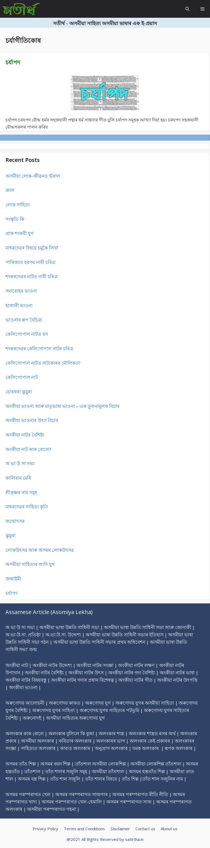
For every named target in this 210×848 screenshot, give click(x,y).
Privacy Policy (45, 828)
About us (169, 828)
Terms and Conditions (84, 828)
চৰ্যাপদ (12, 62)
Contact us (145, 828)
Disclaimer (120, 828)
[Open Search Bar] (187, 9)
